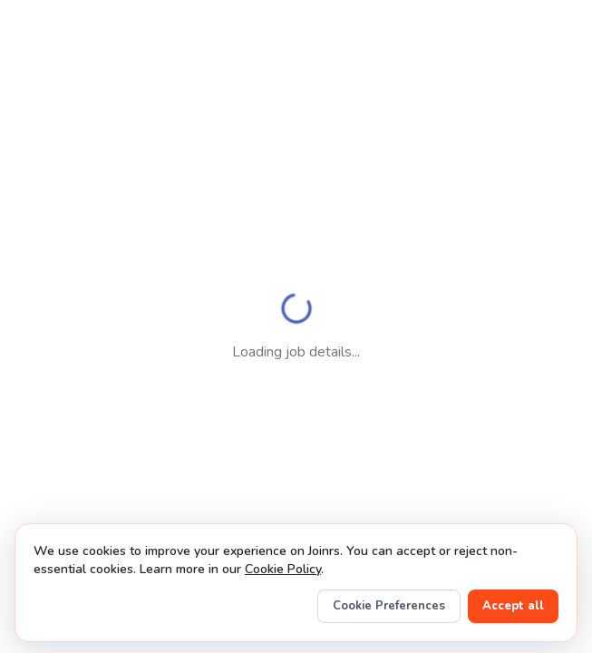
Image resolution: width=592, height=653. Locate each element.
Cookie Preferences (389, 606)
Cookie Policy (283, 569)
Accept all (513, 606)
